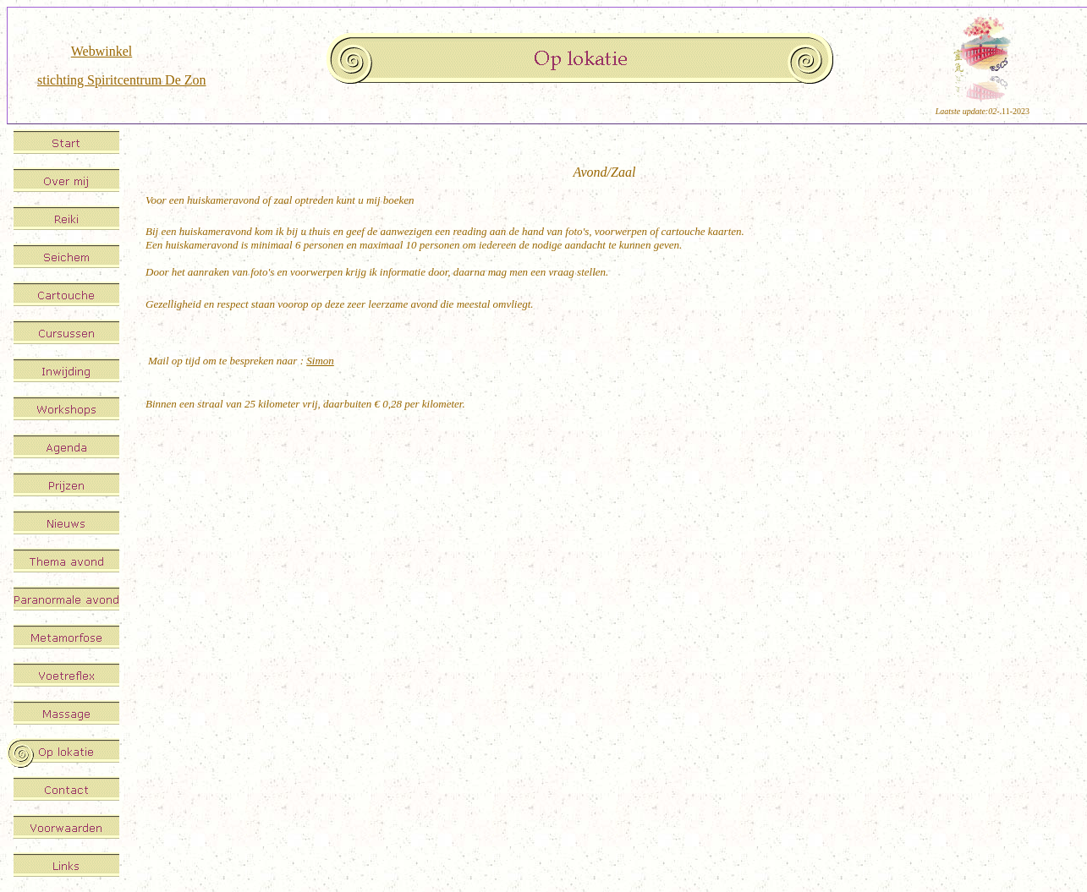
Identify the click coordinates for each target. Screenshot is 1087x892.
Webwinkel (101, 51)
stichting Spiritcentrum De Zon (121, 80)
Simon (320, 360)
